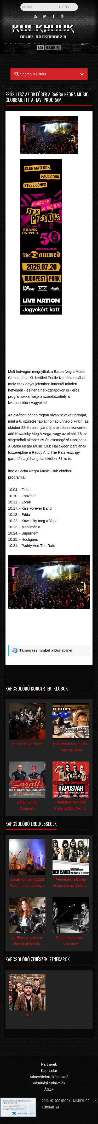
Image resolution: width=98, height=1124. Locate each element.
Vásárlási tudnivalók (49, 1083)
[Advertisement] (49, 332)
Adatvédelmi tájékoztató (49, 1077)
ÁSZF (49, 1089)
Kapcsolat (49, 1071)
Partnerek (49, 1064)
